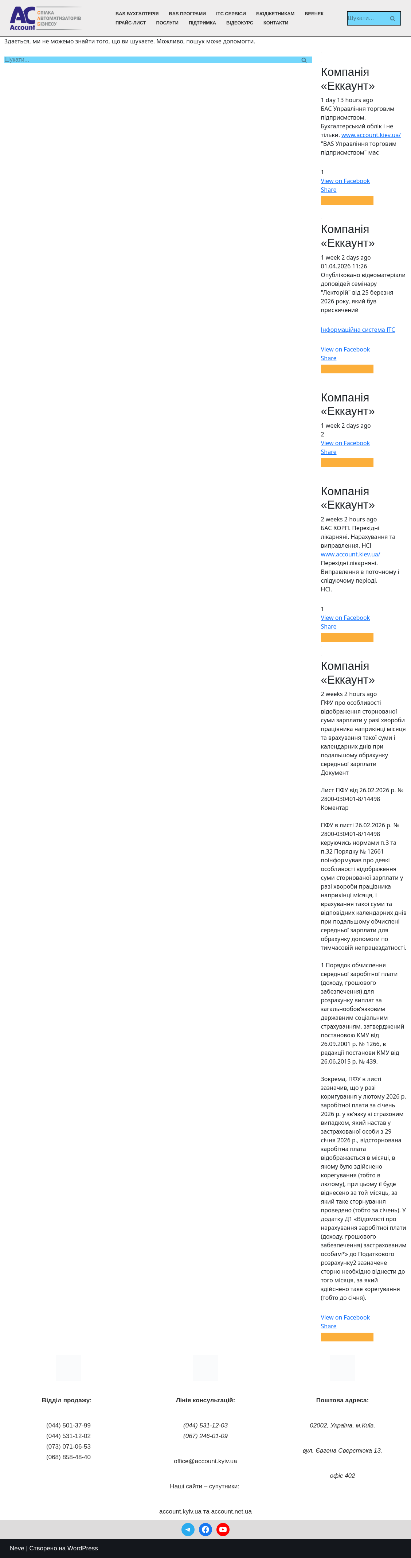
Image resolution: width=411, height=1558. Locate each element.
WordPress (82, 1548)
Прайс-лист (131, 23)
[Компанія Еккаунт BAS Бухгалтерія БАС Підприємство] (46, 18)
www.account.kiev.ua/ (371, 135)
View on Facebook (345, 181)
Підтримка (202, 23)
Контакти (275, 23)
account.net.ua (231, 1511)
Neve (17, 1548)
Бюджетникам (275, 13)
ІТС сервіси (231, 13)
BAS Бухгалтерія (137, 13)
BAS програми (187, 13)
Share (329, 190)
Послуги (167, 23)
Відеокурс (239, 23)
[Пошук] (366, 18)
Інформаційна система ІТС (358, 330)
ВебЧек (314, 13)
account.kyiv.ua (180, 1511)
